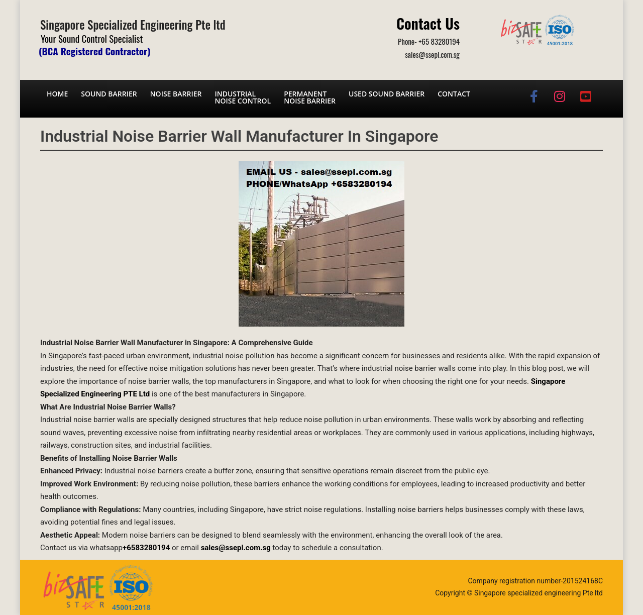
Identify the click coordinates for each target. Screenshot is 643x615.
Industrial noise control (243, 97)
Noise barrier (176, 93)
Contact (454, 93)
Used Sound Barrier (386, 93)
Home (57, 93)
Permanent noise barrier (310, 97)
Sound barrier (109, 93)
